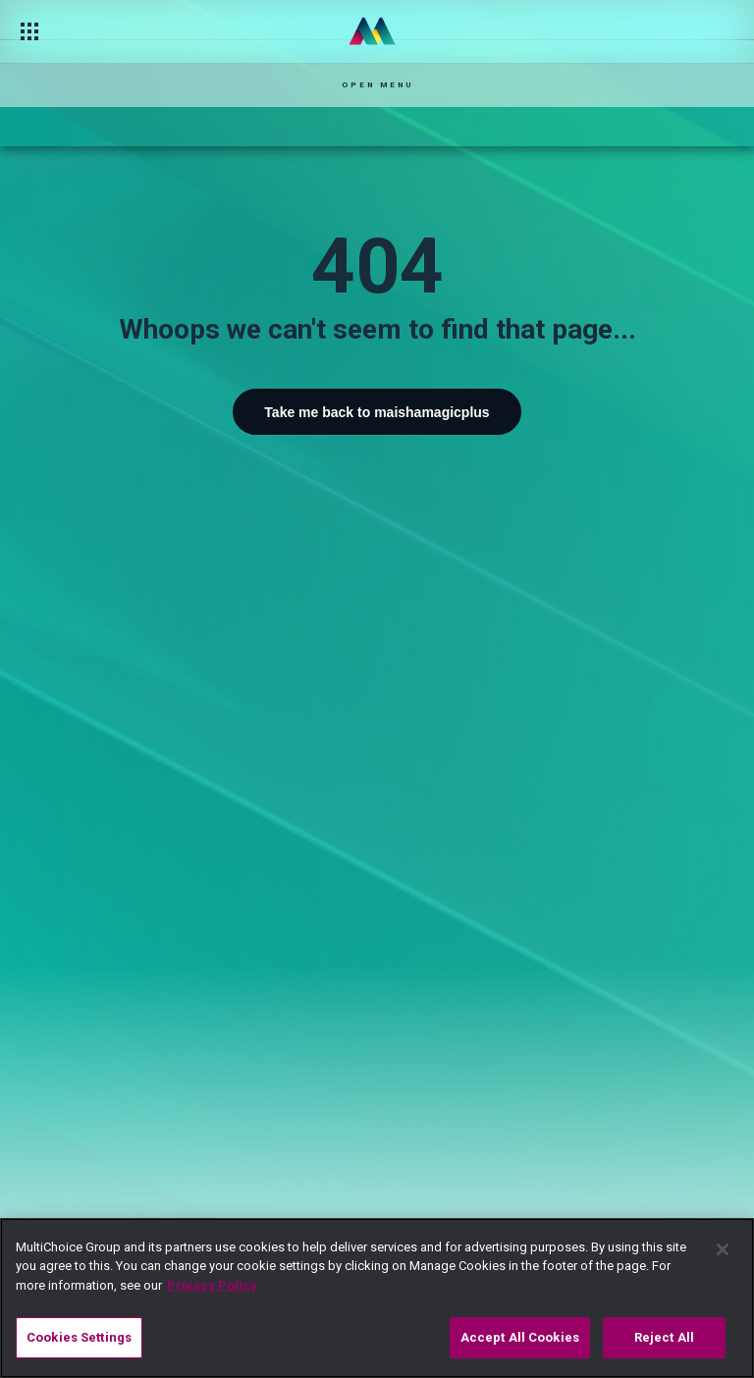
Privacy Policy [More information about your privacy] (212, 1285)
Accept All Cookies (519, 1337)
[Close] (722, 1249)
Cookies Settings (79, 1337)
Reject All (664, 1337)
